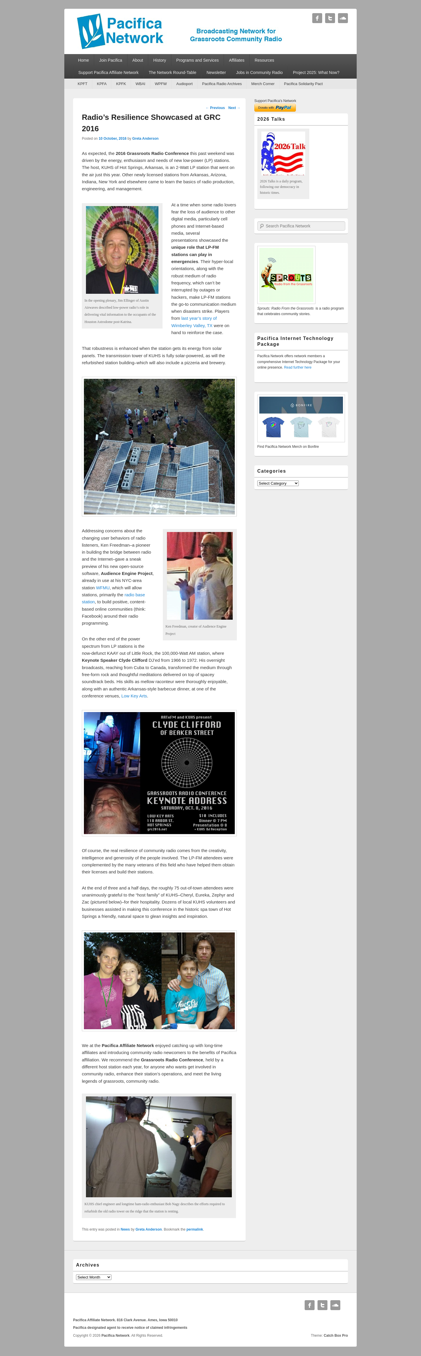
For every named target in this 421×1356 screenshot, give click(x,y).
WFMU (103, 587)
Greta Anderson (145, 139)
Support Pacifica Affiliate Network (108, 72)
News (125, 1229)
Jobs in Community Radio (259, 72)
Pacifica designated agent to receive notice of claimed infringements (130, 1328)
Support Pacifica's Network (275, 101)
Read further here (297, 367)
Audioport (184, 84)
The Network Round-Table (172, 72)
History (159, 60)
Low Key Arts (134, 695)
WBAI (140, 84)
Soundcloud (343, 18)
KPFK (121, 84)
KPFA (101, 84)
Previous (215, 108)
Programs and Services (197, 60)
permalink (195, 1229)
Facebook (317, 18)
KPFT (82, 84)
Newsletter (216, 72)
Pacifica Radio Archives (222, 84)
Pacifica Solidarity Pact (303, 84)
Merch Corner (263, 84)
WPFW (161, 84)
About (137, 60)
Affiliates (236, 60)
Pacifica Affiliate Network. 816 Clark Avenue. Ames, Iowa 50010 (125, 1320)
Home (83, 60)
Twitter (330, 18)
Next (234, 108)
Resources (264, 60)
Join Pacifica (110, 60)
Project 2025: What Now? (316, 72)
